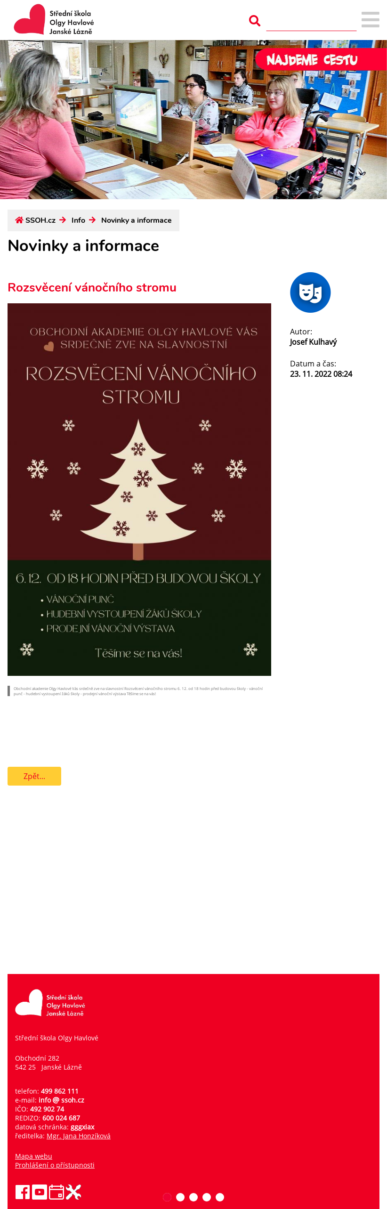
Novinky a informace (136, 220)
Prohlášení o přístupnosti (55, 1164)
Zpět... (34, 776)
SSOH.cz (40, 220)
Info (78, 220)
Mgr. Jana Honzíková (79, 1135)
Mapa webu (33, 1156)
